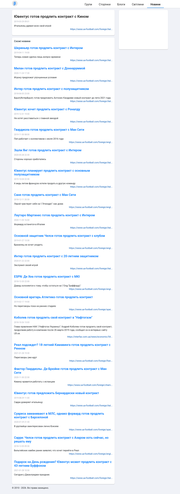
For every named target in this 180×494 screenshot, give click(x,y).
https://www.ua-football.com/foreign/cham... (90, 385)
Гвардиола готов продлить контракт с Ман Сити (49, 129)
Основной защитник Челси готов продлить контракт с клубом (59, 236)
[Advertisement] (143, 29)
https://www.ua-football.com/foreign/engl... (90, 142)
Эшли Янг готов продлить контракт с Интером (47, 150)
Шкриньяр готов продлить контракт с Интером (48, 48)
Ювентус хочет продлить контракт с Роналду (47, 109)
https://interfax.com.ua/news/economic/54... (89, 336)
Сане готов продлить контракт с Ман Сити (45, 195)
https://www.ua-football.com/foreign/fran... (90, 360)
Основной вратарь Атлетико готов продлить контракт (53, 297)
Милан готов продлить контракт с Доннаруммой (49, 68)
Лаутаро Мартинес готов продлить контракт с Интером (54, 215)
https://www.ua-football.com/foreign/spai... (90, 309)
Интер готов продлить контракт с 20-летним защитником (56, 256)
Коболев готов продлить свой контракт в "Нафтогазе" (53, 317)
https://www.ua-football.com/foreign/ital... (91, 29)
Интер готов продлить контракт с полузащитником (51, 89)
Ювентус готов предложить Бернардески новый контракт (56, 393)
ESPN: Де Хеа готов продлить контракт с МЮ (47, 276)
